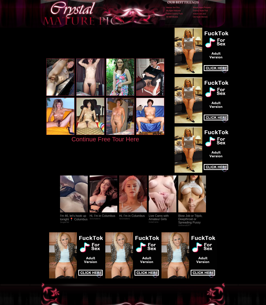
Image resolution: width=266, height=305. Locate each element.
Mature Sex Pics (173, 7)
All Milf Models (172, 17)
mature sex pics (199, 14)
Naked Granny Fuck (174, 14)
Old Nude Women (200, 17)
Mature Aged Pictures (202, 7)
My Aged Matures (173, 11)
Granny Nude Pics (200, 11)
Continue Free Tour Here (105, 139)
